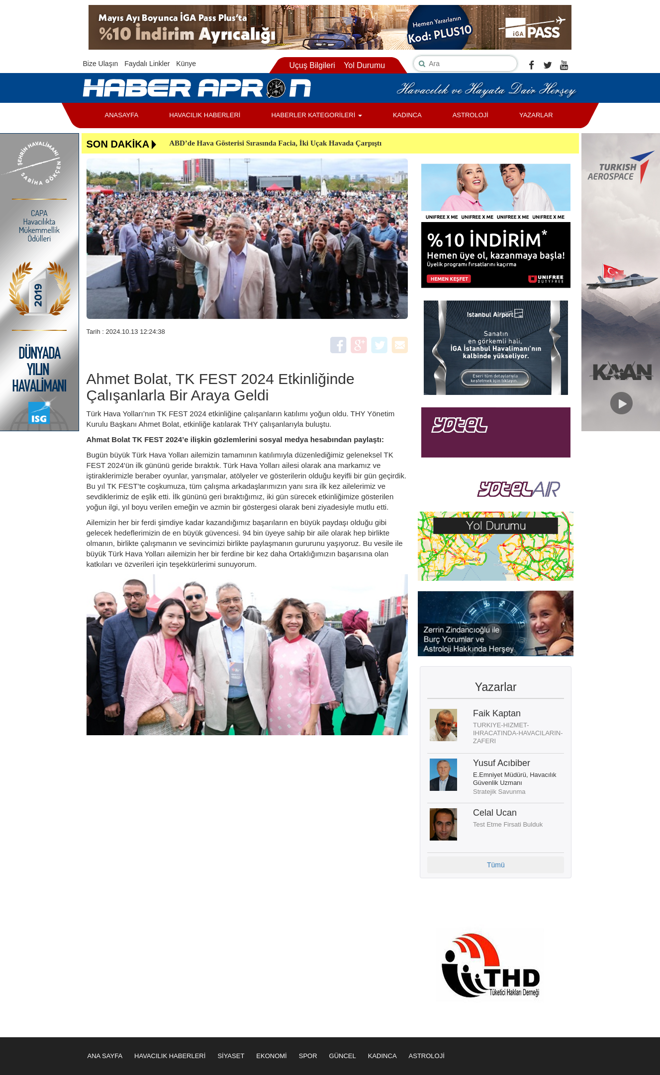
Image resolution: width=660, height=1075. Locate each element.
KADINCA (407, 115)
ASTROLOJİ (470, 115)
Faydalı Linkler (147, 64)
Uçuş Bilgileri (312, 65)
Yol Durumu (364, 65)
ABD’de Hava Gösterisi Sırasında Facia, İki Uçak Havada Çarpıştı (275, 143)
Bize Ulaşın (100, 64)
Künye (186, 64)
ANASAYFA (122, 115)
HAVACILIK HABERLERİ (204, 115)
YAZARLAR (536, 115)
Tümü (496, 865)
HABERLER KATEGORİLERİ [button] (316, 115)
